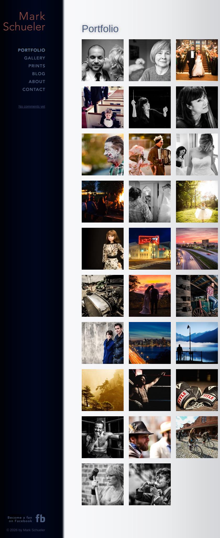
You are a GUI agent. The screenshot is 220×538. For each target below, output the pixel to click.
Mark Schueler (24, 20)
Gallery (24, 57)
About (24, 81)
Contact (24, 89)
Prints (24, 65)
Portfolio (24, 49)
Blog (24, 73)
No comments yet (32, 106)
